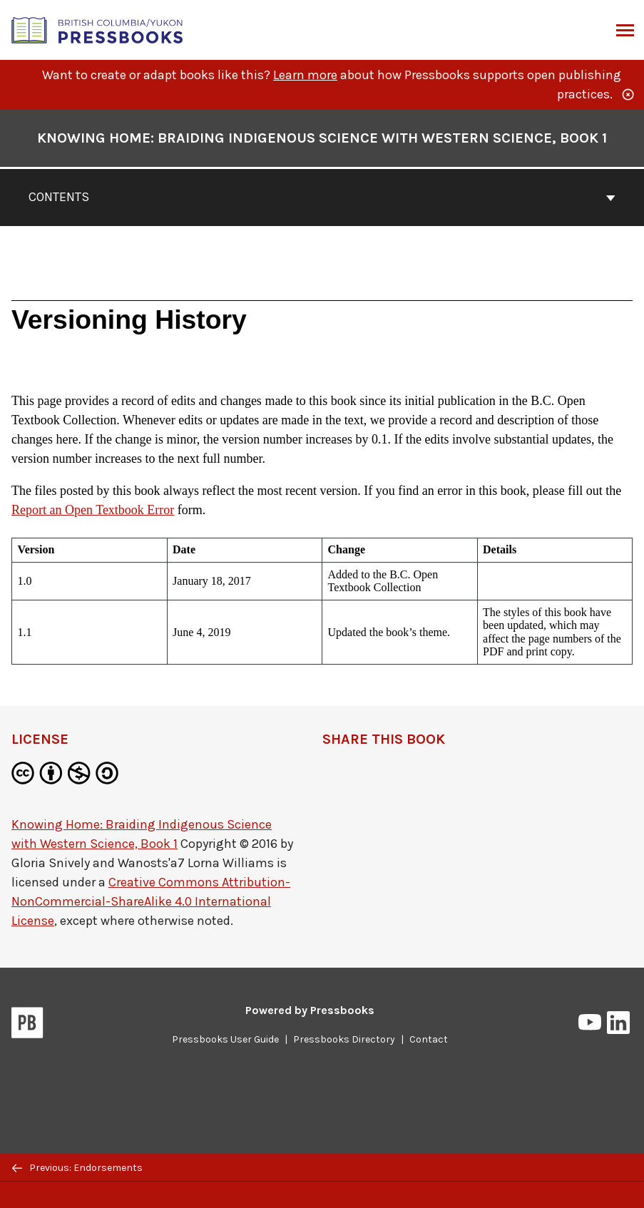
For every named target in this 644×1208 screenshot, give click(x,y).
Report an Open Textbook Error (92, 510)
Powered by (309, 1010)
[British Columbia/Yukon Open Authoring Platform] (97, 29)
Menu (624, 31)
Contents (322, 197)
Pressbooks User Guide (225, 1039)
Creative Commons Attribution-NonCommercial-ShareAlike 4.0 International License (150, 901)
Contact (428, 1039)
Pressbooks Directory (344, 1039)
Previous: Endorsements (77, 1168)
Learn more (305, 75)
